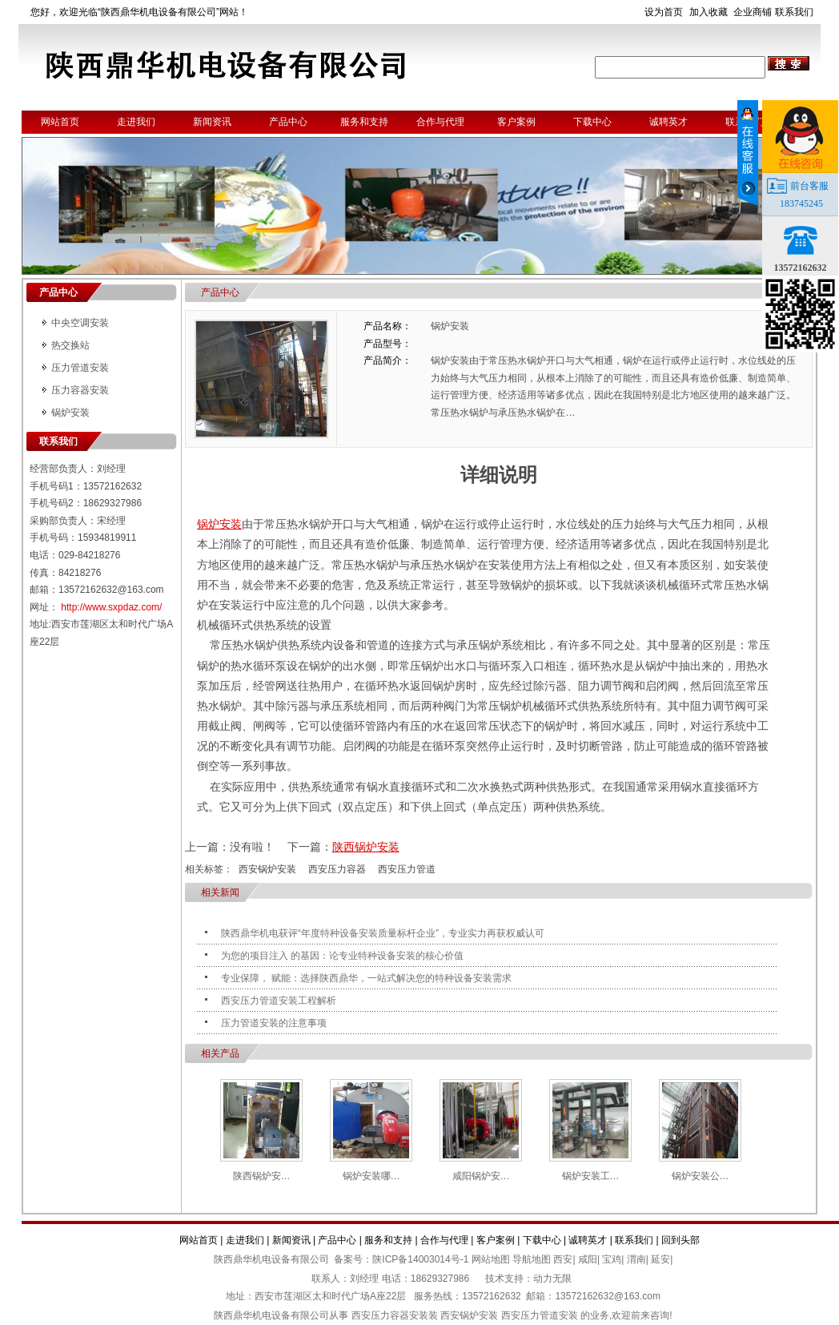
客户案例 (516, 121)
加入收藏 (708, 12)
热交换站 (70, 345)
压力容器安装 (80, 390)
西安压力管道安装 (539, 1315)
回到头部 (680, 1240)
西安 (562, 1259)
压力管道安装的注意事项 (274, 1023)
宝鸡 (611, 1259)
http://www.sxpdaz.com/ (111, 607)
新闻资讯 (212, 121)
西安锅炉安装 (267, 869)
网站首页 (60, 121)
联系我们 (794, 12)
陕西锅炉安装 (365, 846)
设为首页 (663, 12)
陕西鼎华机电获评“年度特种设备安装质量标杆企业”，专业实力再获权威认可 (382, 933)
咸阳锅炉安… (481, 1176)
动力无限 (552, 1278)
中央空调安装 (80, 322)
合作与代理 (440, 121)
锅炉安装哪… (371, 1176)
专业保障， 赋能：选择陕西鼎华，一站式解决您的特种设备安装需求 (366, 978)
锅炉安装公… (700, 1176)
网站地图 (491, 1259)
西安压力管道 (407, 869)
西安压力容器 (337, 869)
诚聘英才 (668, 121)
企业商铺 (752, 12)
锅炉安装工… (591, 1176)
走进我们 (136, 121)
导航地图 (531, 1259)
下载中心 (592, 121)
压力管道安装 (80, 367)
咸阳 (587, 1259)
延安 (660, 1259)
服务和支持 (364, 121)
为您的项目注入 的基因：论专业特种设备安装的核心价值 (342, 955)
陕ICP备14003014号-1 (420, 1259)
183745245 (801, 203)
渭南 (636, 1259)
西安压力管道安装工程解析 (278, 1000)
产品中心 (288, 121)
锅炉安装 (70, 412)
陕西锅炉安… (262, 1176)
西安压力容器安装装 (394, 1315)
